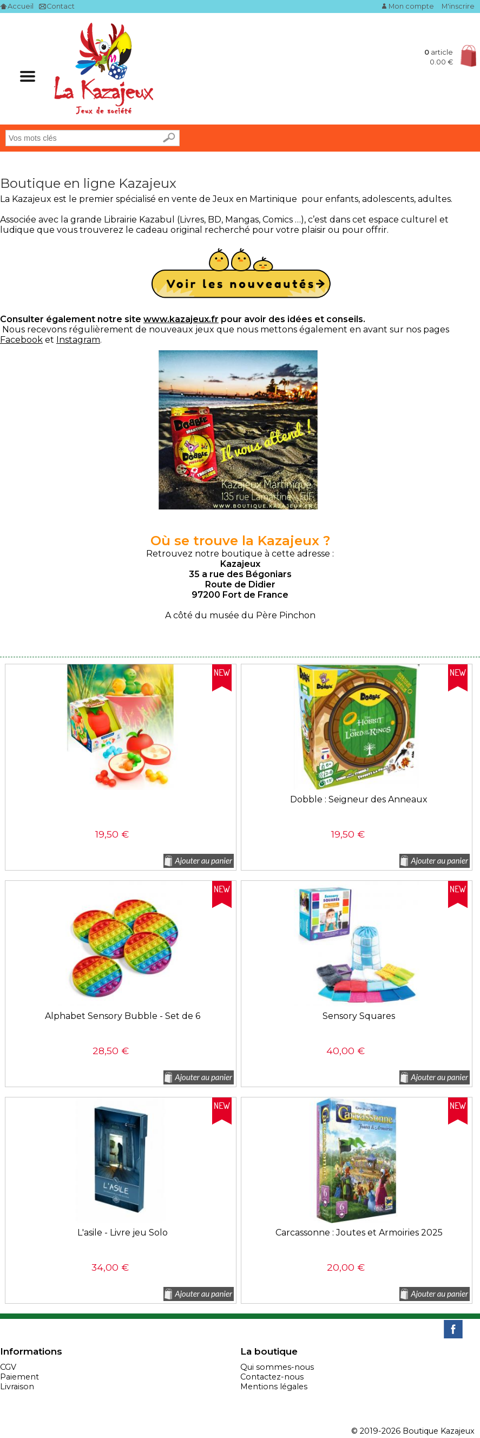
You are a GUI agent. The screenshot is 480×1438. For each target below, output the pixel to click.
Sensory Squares (359, 1016)
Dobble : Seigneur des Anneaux (359, 799)
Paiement (19, 1377)
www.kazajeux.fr (181, 319)
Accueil (21, 6)
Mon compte (411, 6)
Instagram (78, 340)
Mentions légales (273, 1386)
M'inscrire (458, 6)
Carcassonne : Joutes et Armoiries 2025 (359, 1232)
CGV (8, 1367)
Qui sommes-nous (277, 1367)
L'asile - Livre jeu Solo (122, 1232)
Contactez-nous (272, 1377)
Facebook (21, 340)
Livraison (17, 1386)
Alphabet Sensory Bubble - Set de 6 (122, 1016)
